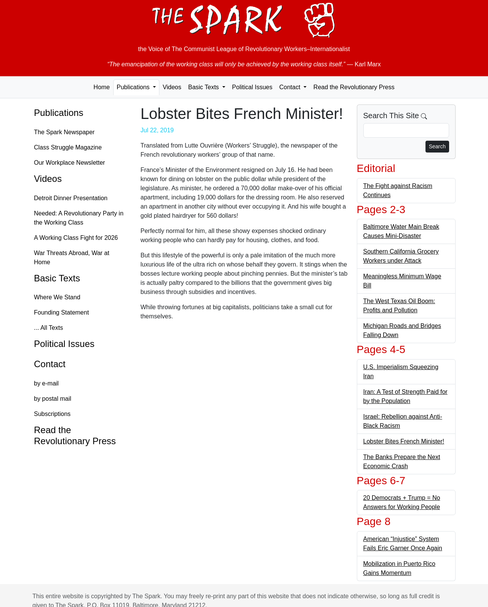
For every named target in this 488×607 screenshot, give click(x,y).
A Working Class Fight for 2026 (76, 237)
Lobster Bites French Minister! (404, 441)
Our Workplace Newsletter (69, 162)
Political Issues (252, 87)
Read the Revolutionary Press (354, 87)
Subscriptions (52, 414)
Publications (58, 113)
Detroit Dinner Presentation (71, 198)
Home (101, 87)
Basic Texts (57, 278)
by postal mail (52, 398)
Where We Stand (57, 297)
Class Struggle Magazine (68, 147)
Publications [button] (134, 87)
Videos (172, 87)
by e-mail (46, 383)
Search (437, 146)
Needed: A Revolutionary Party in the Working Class (79, 218)
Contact (50, 364)
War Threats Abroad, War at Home (71, 257)
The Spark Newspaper (64, 132)
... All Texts (48, 327)
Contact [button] (290, 87)
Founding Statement (61, 312)
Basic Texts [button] (204, 87)
